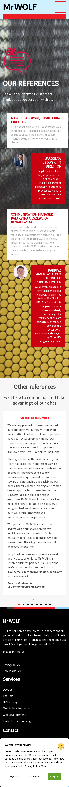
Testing (8, 696)
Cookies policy (12, 671)
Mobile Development (16, 708)
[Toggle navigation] (60, 7)
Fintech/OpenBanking (17, 721)
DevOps (8, 689)
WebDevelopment (14, 714)
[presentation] (33, 599)
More (44, 766)
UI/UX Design (11, 702)
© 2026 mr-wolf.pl (14, 651)
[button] (19, 604)
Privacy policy (11, 665)
